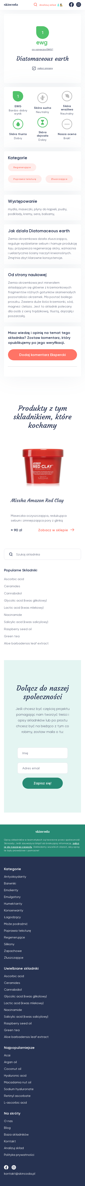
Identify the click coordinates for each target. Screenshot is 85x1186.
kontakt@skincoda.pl (19, 1173)
